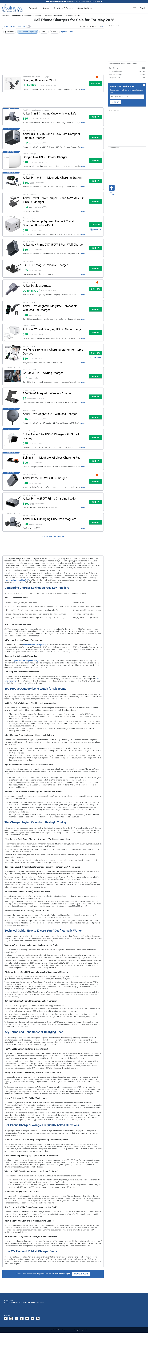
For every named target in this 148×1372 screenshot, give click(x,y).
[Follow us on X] (16, 1318)
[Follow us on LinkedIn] (32, 1318)
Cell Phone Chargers (28, 32)
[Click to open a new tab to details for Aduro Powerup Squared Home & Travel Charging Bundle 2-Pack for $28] (12, 226)
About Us (7, 1302)
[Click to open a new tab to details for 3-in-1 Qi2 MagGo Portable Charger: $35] (12, 268)
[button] (28, 26)
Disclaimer (86, 1330)
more (83, 89)
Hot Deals (5, 16)
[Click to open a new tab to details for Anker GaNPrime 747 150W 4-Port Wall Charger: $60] (12, 248)
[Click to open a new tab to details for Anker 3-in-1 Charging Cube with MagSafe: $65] (12, 117)
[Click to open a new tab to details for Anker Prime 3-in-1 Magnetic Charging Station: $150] (12, 181)
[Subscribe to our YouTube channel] (27, 1318)
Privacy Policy (77, 1330)
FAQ (42, 1302)
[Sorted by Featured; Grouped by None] (95, 26)
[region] (53, 54)
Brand (55, 32)
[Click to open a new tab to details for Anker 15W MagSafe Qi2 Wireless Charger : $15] (12, 417)
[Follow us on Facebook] (6, 1318)
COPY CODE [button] (95, 229)
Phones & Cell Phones (32, 16)
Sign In (143, 8)
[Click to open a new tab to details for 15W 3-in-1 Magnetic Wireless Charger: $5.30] (12, 396)
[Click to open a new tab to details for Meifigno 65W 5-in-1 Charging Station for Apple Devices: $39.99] (12, 354)
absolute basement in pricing (34, 645)
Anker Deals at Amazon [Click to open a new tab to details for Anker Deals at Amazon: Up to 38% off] (38, 285)
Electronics (16, 16)
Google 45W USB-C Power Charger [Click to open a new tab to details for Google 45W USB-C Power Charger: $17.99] (45, 157)
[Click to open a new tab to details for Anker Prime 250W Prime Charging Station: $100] (12, 502)
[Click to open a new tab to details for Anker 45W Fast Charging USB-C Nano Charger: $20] (12, 332)
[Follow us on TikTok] (22, 1318)
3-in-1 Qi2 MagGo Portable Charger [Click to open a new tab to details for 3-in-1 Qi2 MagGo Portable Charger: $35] (45, 265)
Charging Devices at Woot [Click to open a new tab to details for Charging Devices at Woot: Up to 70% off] (39, 80)
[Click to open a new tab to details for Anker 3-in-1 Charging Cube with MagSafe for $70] (12, 522)
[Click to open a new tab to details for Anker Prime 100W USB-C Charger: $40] (12, 481)
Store (44, 32)
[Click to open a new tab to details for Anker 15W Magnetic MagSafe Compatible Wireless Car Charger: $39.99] (12, 310)
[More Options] (100, 76)
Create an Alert (81, 1274)
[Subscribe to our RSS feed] (38, 1318)
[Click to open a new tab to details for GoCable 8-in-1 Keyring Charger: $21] (12, 376)
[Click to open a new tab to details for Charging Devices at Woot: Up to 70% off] (12, 83)
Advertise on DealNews (31, 1302)
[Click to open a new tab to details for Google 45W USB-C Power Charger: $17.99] (12, 160)
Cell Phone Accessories (53, 16)
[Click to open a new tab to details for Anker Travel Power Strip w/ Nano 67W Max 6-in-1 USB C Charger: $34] (12, 202)
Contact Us (16, 1302)
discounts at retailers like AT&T (16, 580)
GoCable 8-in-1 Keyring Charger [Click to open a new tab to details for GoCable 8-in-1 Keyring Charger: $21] (43, 373)
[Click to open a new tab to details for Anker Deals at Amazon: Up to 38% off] (12, 289)
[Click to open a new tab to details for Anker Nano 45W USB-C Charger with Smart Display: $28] (12, 439)
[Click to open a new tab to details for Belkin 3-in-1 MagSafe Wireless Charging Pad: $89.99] (12, 461)
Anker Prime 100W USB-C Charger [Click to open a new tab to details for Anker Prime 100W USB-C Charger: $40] (45, 478)
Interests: (21, 26)
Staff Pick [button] (9, 32)
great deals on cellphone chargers (27, 661)
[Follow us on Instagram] (11, 1318)
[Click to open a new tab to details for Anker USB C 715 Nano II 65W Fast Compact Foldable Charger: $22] (12, 138)
